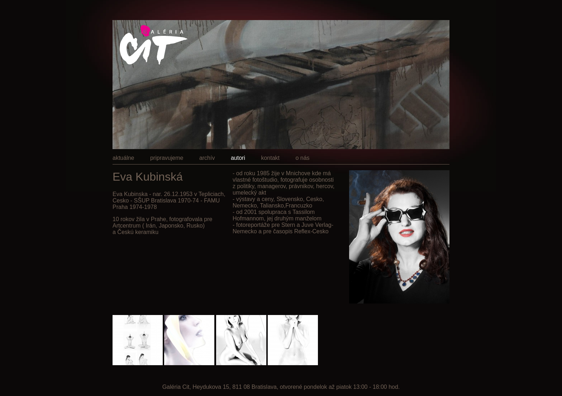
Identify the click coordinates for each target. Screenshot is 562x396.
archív (207, 158)
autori (238, 158)
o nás (302, 158)
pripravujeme (166, 158)
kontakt (270, 158)
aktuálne (123, 158)
